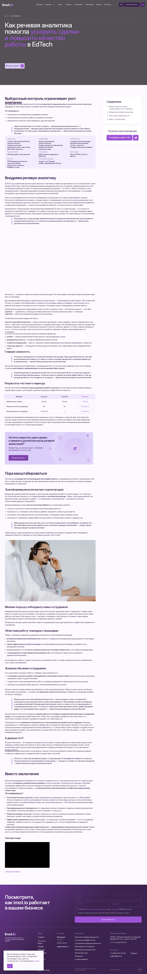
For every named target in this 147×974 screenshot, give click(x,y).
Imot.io (17, 216)
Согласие (114, 909)
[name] (108, 897)
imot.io (36, 417)
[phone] (125, 904)
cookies (37, 961)
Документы (79, 933)
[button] (132, 4)
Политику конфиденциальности (97, 909)
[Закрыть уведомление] (42, 952)
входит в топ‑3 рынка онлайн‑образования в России (50, 162)
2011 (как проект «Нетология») (18, 154)
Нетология (15, 16)
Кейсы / (7, 16)
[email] (91, 904)
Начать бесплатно (108, 920)
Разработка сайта (115, 970)
